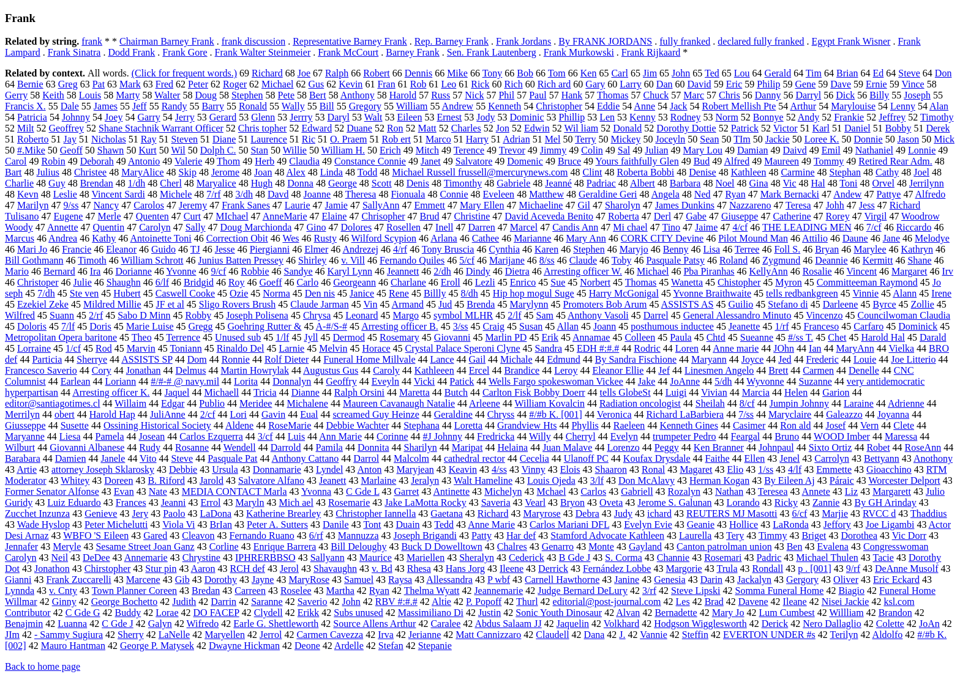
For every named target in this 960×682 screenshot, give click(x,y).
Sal (624, 150)
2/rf (96, 315)
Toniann (185, 348)
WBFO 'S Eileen (96, 535)
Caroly (386, 370)
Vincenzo (824, 315)
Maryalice (216, 183)
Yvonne (181, 271)
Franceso (821, 326)
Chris (729, 95)
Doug (206, 95)
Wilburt (20, 447)
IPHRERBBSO (265, 557)
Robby (198, 315)
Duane (359, 128)
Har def (521, 535)
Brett (778, 370)
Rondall (768, 568)
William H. (343, 150)
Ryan (736, 194)
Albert (642, 183)
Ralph (336, 73)
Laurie (297, 205)
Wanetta (687, 282)
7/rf (213, 194)
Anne (644, 106)
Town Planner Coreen (134, 590)
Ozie (239, 293)
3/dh (243, 194)
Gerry (16, 95)
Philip (768, 84)
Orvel (883, 183)
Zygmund (781, 260)
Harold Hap (112, 414)
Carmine (797, 172)
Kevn (28, 194)
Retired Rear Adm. (895, 161)
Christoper (38, 282)
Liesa (70, 436)
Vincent (861, 271)
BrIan (221, 524)
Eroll (450, 282)
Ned (702, 194)
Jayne (263, 579)
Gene (805, 84)
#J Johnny (442, 436)
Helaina (512, 447)
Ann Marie (340, 436)
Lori (238, 414)
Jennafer (21, 546)
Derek (938, 128)
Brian (847, 73)
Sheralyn (476, 557)
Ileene (511, 568)
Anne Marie (491, 524)
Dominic (527, 117)
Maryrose (541, 513)
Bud (702, 161)
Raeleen (629, 425)
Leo (448, 84)
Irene (941, 293)
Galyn (160, 623)
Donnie (868, 139)
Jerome (225, 172)
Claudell (552, 634)
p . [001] (814, 568)
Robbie (255, 271)
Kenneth (504, 106)
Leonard (361, 315)
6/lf (162, 282)
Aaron (203, 568)
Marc (693, 95)
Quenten (152, 216)
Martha (340, 590)
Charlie (19, 183)
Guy (57, 183)
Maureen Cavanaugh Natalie (399, 403)
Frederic (822, 359)
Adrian (516, 139)
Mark (130, 84)
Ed (878, 73)
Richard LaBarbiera (685, 414)
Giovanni (452, 337)
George (342, 183)
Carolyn (155, 227)
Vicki (424, 381)
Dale (70, 106)
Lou (742, 73)
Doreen (118, 480)
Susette (75, 425)
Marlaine (378, 480)
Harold (402, 95)
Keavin (463, 469)
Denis (418, 183)
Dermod (349, 337)
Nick (474, 95)
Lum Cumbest (787, 612)
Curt (192, 216)
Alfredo (930, 194)
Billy (879, 95)
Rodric (647, 348)
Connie (454, 194)
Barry (212, 106)
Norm (727, 117)
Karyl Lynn (350, 271)
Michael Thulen (827, 557)
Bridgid (199, 282)
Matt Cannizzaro (488, 634)
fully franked (684, 41)
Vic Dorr (909, 535)
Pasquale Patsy (675, 260)
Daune (855, 238)
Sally (196, 227)
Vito (148, 458)
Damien (70, 458)
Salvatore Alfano (271, 480)
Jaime (706, 227)
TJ (195, 249)
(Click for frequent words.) (184, 73)
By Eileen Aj (789, 480)
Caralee (445, 623)
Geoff (71, 150)
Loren (687, 348)
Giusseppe (25, 425)
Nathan (729, 491)
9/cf (218, 271)
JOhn (783, 348)
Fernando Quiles (412, 260)
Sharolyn (622, 205)
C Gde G (83, 612)
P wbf (498, 579)
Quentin (109, 227)
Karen (546, 249)
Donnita (373, 447)
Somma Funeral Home (779, 590)
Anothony (933, 458)
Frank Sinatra (74, 52)
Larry (631, 84)
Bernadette (675, 612)
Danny (768, 95)
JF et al (170, 304)
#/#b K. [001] (555, 414)
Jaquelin (573, 623)
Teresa (798, 205)
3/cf (265, 436)
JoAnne (685, 381)
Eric (734, 84)
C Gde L (363, 491)
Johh (835, 205)
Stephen (247, 95)
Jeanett (332, 480)
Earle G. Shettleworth (275, 623)
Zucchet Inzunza (37, 513)
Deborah (97, 161)
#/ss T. (800, 337)
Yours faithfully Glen (637, 161)
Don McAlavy (646, 480)
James (106, 106)
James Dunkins (684, 205)
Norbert (595, 282)
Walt (373, 117)
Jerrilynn (926, 183)
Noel (724, 183)
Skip (188, 172)
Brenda (481, 304)
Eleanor (121, 249)
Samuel (358, 579)
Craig (494, 326)
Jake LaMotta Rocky (425, 502)
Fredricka (495, 436)
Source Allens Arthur (374, 623)
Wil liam (581, 128)
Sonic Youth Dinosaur (559, 612)
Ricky (786, 502)
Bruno (786, 436)
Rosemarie (349, 502)
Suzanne (815, 381)
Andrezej (360, 249)
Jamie (336, 205)
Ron (395, 128)
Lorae (167, 612)
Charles (466, 128)
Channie (673, 557)
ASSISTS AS (687, 304)
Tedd (444, 524)
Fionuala (408, 194)
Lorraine (34, 348)
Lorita (246, 381)
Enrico (523, 282)
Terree (747, 249)
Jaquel (177, 392)
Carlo (308, 282)
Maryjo (634, 249)
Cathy (887, 172)
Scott (382, 183)
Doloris (32, 326)
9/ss (71, 205)
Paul (537, 95)
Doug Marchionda (256, 227)
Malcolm (411, 458)
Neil (60, 557)
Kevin (350, 84)
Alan (938, 106)
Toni (848, 183)
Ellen (754, 458)
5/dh (723, 381)
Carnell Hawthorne (562, 579)
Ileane (795, 601)
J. (622, 634)
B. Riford (166, 480)
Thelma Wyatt (432, 590)
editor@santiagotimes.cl (52, 403)
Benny (676, 249)
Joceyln (670, 139)
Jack (678, 106)
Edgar (172, 403)
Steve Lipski (695, 590)
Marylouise (853, 106)
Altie (441, 601)
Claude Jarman (319, 304)
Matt (427, 128)
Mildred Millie (112, 304)
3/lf (597, 480)
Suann (62, 315)
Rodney (685, 117)
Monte (601, 546)
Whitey (75, 480)
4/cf (740, 227)
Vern (869, 425)
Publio (212, 403)
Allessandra (449, 579)
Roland (733, 260)
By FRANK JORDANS (605, 41)
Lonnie (922, 150)
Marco (438, 139)
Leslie (65, 194)
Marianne (532, 238)
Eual (309, 414)
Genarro (558, 546)
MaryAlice (142, 172)
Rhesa (419, 568)
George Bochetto (124, 601)
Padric (768, 557)
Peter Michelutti (116, 524)
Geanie (700, 524)
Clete (903, 425)
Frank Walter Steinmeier (263, 52)
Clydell (268, 612)
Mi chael (630, 227)
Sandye (298, 271)
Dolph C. (218, 150)
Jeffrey (892, 117)
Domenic (525, 161)
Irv (947, 271)
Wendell (239, 447)
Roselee (296, 590)
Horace (376, 348)
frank (91, 41)
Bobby (898, 128)
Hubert (126, 293)
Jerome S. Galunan (674, 502)
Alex (296, 172)
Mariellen (425, 557)
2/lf (514, 315)
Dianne (305, 392)
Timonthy (463, 183)
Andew (847, 194)
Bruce (569, 161)
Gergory (802, 579)
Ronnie (236, 359)
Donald (627, 128)
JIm (12, 634)
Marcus (19, 238)
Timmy (773, 535)
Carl (619, 73)
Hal (818, 183)
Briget (813, 535)
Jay (70, 139)
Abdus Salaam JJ (507, 623)
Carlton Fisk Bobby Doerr (533, 392)
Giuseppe (739, 216)
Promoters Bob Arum (605, 304)
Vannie (653, 634)
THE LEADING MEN (807, 227)
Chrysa (317, 315)
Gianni (18, 579)
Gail (477, 359)
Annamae (591, 337)
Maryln (249, 502)
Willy (540, 436)
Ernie (876, 84)
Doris (100, 326)
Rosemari (722, 557)
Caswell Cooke (185, 293)
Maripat (467, 447)
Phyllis (584, 425)
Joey (113, 117)
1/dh (136, 183)
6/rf (316, 535)
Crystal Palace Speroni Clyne (462, 348)
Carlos (593, 491)
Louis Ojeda (551, 480)
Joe (304, 73)
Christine (472, 216)
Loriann (121, 381)
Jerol (289, 568)
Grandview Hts (527, 425)
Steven (184, 139)
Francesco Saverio (41, 370)
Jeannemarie (498, 590)
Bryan (827, 249)
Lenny (902, 106)
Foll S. (787, 249)
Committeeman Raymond (867, 282)
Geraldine (453, 414)
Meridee (255, 403)
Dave (840, 84)
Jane (891, 238)
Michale (516, 359)
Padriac (601, 183)
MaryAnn (855, 348)
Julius (48, 172)
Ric (308, 139)
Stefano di (788, 304)
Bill (327, 106)
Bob (525, 73)
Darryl (808, 95)
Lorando (743, 502)
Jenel (789, 458)
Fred (164, 84)
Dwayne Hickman (244, 645)
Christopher (559, 106)
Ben (795, 546)
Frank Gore (184, 52)
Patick (461, 381)
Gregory (365, 106)
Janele (112, 458)
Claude (583, 260)
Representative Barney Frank (350, 41)
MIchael (232, 216)
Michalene (307, 403)
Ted (712, 73)
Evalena (833, 546)
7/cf (874, 227)
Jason (909, 139)
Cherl (171, 183)
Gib (182, 579)
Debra (587, 513)
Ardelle (349, 645)
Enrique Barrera (285, 546)
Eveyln (385, 381)
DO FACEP (216, 612)
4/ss (499, 469)
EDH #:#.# (598, 348)
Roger (235, 84)
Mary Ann (586, 238)
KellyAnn (768, 271)
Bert (317, 95)
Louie (864, 359)
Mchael (551, 491)
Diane (224, 139)
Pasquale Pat (232, 458)
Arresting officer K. (110, 392)
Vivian (714, 392)
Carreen (250, 590)
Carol (16, 161)
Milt (25, 128)
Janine (626, 579)
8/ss (547, 260)
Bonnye (768, 117)
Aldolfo (887, 634)
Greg (68, 84)
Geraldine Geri (608, 194)
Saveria (496, 502)
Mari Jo (32, 249)
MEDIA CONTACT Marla (234, 491)
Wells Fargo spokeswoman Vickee (556, 381)
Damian (752, 150)
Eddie (608, 106)
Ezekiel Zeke (43, 304)
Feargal (745, 436)
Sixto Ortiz (830, 447)
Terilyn (844, 634)
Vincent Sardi (117, 194)
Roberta (623, 216)
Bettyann (881, 458)
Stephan (845, 172)
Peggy (666, 447)
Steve (909, 73)
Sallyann (327, 557)
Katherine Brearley (283, 513)
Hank (572, 95)
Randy (174, 106)
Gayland (645, 546)
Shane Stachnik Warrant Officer (161, 128)
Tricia (265, 392)
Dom (197, 359)
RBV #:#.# (396, 601)
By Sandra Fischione (636, 359)
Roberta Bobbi (645, 172)
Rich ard (554, 84)
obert (64, 414)
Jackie (777, 139)
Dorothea (859, 535)
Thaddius (928, 513)
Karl (821, 128)
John (681, 73)
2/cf (208, 414)
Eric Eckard (896, 579)
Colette (890, 623)
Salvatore (474, 161)
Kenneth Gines (688, 425)
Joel (921, 172)
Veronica (614, 414)
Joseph (917, 95)
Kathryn (917, 249)
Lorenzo (623, 447)
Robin (54, 161)
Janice (362, 293)
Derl (662, 216)
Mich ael (296, 502)
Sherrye (92, 359)
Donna (300, 183)
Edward (316, 128)
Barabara (22, 458)
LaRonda (791, 524)
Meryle (67, 546)
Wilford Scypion (383, 238)
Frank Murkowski (579, 52)
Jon (502, 128)
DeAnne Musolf (907, 568)
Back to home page (42, 666)
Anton (369, 469)
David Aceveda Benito (548, 216)
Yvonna (316, 491)
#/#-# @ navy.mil (185, 381)
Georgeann (354, 282)
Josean (152, 436)
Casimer (749, 425)
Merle (109, 216)
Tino (671, 227)
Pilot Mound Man (753, 238)
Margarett (891, 491)
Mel (553, 139)
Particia (47, 359)
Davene (753, 601)
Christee (90, 172)
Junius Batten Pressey (241, 260)
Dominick (917, 326)
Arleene (484, 403)
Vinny (534, 469)
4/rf (400, 249)
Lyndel (329, 469)
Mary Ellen (482, 205)
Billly (435, 293)
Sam (544, 315)
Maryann (709, 359)
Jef (664, 370)
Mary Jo (728, 612)
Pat (98, 84)
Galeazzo (844, 414)
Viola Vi (178, 524)
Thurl (527, 601)
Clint (592, 172)
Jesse (225, 249)
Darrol (366, 458)
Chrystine (201, 557)
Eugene (68, 216)
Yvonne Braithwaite (712, 293)
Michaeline (541, 205)
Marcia (756, 392)
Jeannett (403, 271)
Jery (140, 513)
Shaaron (611, 469)
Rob (418, 84)
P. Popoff (483, 601)
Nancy (106, 205)
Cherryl (581, 436)
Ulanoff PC (586, 458)
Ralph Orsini (359, 392)
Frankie (849, 117)
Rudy (149, 447)
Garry (148, 117)
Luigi (676, 392)
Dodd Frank (131, 52)
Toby (622, 260)
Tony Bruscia (448, 249)
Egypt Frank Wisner (851, 41)
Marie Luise (150, 326)
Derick (775, 623)
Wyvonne (765, 381)
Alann (905, 293)
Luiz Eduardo (74, 502)
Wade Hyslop (43, 524)
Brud (430, 216)
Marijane (507, 260)
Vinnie (865, 293)
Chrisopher (383, 216)
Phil (506, 95)
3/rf (649, 590)
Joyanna (893, 414)
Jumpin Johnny (799, 403)
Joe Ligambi (890, 524)
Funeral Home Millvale (369, 359)
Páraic (842, 480)
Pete (286, 95)
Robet (878, 447)
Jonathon (52, 568)
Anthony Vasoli (598, 315)
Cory (101, 370)
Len (607, 117)
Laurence (268, 139)
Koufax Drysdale (657, 458)
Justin (489, 612)
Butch (456, 392)
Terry (585, 139)
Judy (623, 513)
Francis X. (25, 106)
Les (683, 601)
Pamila (329, 447)
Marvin (141, 348)
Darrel (656, 315)
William (412, 106)
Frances (131, 502)
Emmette (834, 469)
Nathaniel (874, 150)
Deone (307, 645)
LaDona (216, 513)
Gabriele (513, 183)
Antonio (144, 161)
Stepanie (435, 645)
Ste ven (84, 293)
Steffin (695, 634)
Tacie (883, 557)
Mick (944, 139)
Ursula (225, 469)
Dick (845, 95)
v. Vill (353, 260)
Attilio (815, 238)
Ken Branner (719, 447)
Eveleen (499, 194)
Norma (276, 293)
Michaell (221, 392)
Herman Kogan (719, 480)
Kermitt (878, 260)
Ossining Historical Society (157, 425)
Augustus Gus (330, 370)
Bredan (206, 590)
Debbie (183, 469)
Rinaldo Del (240, 348)
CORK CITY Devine (662, 238)
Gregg (201, 326)
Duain (407, 524)
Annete (816, 491)
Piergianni (270, 249)
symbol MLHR (463, 315)
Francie (76, 249)
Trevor (512, 150)
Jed (784, 359)
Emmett (429, 205)
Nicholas (108, 139)
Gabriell (637, 491)
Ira (95, 271)
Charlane (408, 282)
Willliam (846, 612)
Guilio (740, 304)
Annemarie (146, 557)
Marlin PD (506, 337)
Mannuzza (358, 535)
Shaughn (124, 282)
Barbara (685, 183)
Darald (933, 337)
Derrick (553, 568)
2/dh (442, 271)
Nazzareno (750, 205)
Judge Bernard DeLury (583, 590)
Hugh (262, 183)
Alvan (628, 612)
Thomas (613, 95)
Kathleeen (434, 370)
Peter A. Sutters (277, 524)
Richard (267, 73)
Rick (480, 84)
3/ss (460, 326)
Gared (155, 535)
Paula (681, 337)
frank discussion (253, 41)
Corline (224, 546)
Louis (90, 95)
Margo (406, 315)
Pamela (110, 436)
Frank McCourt (348, 52)
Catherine (792, 216)
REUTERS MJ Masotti (731, 513)
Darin (711, 579)
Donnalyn (291, 381)
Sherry (131, 634)
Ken (588, 73)
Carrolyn (831, 458)
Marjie (835, 513)
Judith (184, 601)
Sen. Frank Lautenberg (491, 52)
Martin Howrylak (254, 370)
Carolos (148, 205)
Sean (709, 139)
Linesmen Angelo (719, 370)
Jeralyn (425, 480)
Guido (163, 249)
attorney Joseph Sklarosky (102, 469)
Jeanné (558, 183)
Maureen (781, 161)
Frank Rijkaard (650, 52)
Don (943, 73)
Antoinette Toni (160, 238)
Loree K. (821, 139)
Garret (406, 491)
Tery (735, 535)
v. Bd (382, 568)
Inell (444, 227)
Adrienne (906, 403)
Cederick (526, 557)
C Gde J (117, 623)
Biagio (851, 590)
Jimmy (553, 150)
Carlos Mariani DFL (569, 524)
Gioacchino (889, 469)
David (699, 84)
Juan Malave (567, 447)
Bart (13, 172)
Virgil (875, 216)
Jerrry (301, 117)
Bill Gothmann (34, 260)
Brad (714, 601)
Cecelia (534, 458)
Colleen (639, 337)
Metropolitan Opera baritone (61, 337)
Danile (336, 524)
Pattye (888, 194)
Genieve (100, 513)
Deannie (831, 260)
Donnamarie (277, 469)
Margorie (684, 568)
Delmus (191, 370)
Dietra (517, 271)
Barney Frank (413, 52)
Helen (796, 392)
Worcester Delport (904, 480)
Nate (158, 491)
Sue (557, 282)
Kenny (642, 117)
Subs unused (358, 612)
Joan (263, 172)
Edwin (537, 128)
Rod (104, 348)
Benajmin (24, 623)
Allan (568, 326)
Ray (149, 139)
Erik (549, 337)
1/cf (73, 348)
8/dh (469, 293)
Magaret (696, 469)
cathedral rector (474, 458)
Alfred (736, 161)
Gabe (696, 216)
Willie (295, 150)
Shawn (110, 150)
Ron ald (795, 425)
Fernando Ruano (262, 535)
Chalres (512, 546)
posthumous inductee (672, 326)
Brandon (895, 612)
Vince (912, 84)
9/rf (853, 568)
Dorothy (220, 579)
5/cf (466, 260)
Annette (62, 227)
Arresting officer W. (583, 271)
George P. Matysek (157, 645)
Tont (372, 524)
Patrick (745, 128)
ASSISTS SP (146, 359)
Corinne (392, 436)
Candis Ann (575, 227)
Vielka (901, 348)
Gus (316, 84)
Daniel (857, 128)
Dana (594, 634)
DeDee (96, 557)
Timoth (92, 260)
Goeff (271, 282)
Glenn (263, 117)
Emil (831, 150)
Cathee (485, 238)
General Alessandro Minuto (737, 315)
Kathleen (749, 172)
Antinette (451, 491)
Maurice (375, 557)
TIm (742, 139)
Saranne (267, 601)
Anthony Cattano (305, 458)
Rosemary (399, 337)
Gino (316, 227)
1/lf (282, 337)
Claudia (304, 161)
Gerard (222, 117)
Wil (178, 150)
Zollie (922, 304)
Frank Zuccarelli (79, 579)
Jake (646, 381)
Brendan (96, 183)
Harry (477, 139)
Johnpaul (776, 447)
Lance (442, 359)
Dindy (478, 271)
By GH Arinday (885, 502)
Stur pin (160, 568)
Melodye (932, 238)
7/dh (45, 293)
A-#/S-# (332, 326)
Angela (665, 194)
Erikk (309, 612)
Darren (481, 227)
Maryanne (25, 436)
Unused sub (238, 337)
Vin (370, 304)
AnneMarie (285, 216)
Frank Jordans (523, 41)
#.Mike (31, 150)
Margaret (909, 271)
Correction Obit (237, 238)
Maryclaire (789, 414)
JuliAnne (168, 414)
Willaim (130, 403)
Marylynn (528, 304)
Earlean (76, 381)
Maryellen (224, 634)
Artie (27, 469)
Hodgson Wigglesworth (700, 623)
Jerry (185, 117)
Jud (445, 304)
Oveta (611, 502)
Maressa (901, 436)
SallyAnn (380, 205)
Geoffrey (66, 128)
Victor (785, 128)
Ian (815, 348)
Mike (457, 73)
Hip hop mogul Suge (533, 293)
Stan (259, 150)
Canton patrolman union (724, 546)
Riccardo (914, 227)
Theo (142, 337)
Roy (236, 282)
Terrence (183, 337)
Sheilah (710, 403)
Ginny (64, 601)
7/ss (746, 414)
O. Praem (348, 139)
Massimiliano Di (430, 612)
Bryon (572, 502)
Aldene (239, 425)
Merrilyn (22, 414)
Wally (293, 106)
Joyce (752, 359)
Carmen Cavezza (329, 634)
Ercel (479, 370)
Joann (604, 326)
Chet (837, 337)
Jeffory (837, 524)
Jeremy (193, 205)
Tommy (829, 161)
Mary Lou (702, 150)
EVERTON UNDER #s (769, 634)
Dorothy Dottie (686, 128)
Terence (469, 150)
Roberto (33, 139)
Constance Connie (370, 161)
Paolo (174, 513)
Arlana (443, 238)
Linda (331, 172)
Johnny (76, 117)
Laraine (859, 403)
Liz (851, 491)
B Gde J (575, 557)
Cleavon (198, 535)
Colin (592, 150)
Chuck (656, 95)
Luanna (72, 623)
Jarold (211, 480)
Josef (835, 425)
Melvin (333, 348)
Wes (290, 238)
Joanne (317, 194)
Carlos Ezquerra (211, 436)
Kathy (104, 238)
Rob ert (396, 139)
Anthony (357, 95)
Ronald (253, 106)
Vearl (535, 502)
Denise (702, 172)
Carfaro (868, 326)
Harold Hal (883, 337)
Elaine (334, 216)
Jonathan (143, 370)
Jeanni (173, 502)
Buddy (128, 612)
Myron (788, 282)
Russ (440, 95)
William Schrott (152, 260)
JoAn (929, 623)
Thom (228, 161)
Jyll (311, 337)
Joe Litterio (913, 359)
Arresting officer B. (399, 326)
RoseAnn (923, 447)
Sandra (548, 348)
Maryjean (414, 469)
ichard (659, 513)
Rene (399, 293)
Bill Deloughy (358, 546)
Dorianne (133, 271)
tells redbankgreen (802, 293)
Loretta (468, 425)
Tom (557, 73)
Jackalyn (754, 579)
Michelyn (503, 491)
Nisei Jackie (845, 601)
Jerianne (424, 634)
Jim (650, 73)
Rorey (838, 216)
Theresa (361, 194)
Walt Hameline (483, 480)
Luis (296, 436)
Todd (368, 172)
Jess (867, 205)
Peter (198, 84)
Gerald (778, 73)
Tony (492, 73)
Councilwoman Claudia (904, 315)
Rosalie (817, 271)
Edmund (563, 359)
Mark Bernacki (789, 194)
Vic (789, 183)
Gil (583, 205)
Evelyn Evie (648, 524)
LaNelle (174, 634)
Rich (513, 84)
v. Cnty (63, 590)
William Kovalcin (549, 403)
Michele (176, 194)
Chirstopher (107, 568)
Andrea (62, 238)
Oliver (845, 579)
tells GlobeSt (625, 392)
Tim (814, 73)
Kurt (147, 150)
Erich (390, 150)
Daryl (339, 117)
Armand (408, 304)
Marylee (869, 249)
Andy (809, 117)
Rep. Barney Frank (451, 41)
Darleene (840, 304)
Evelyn (624, 436)
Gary (595, 84)
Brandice (521, 370)
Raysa (400, 579)
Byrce (884, 304)
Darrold (286, 447)
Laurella (695, 535)
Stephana (421, 425)
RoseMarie (289, 425)
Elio (735, 469)
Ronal (653, 469)
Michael (277, 84)
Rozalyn (684, 491)
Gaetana (446, 513)
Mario (17, 271)
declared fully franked (761, 41)
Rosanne (192, 447)
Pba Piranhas (708, 271)
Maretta (414, 392)
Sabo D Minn (144, 315)
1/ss (765, 469)
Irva (386, 634)
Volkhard (621, 623)
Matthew (546, 194)
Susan (530, 326)
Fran (386, 84)
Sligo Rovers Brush (237, 304)
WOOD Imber (842, 436)
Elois (570, 469)
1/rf (781, 326)
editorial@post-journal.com (607, 601)
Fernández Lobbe (617, 568)
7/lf (68, 326)
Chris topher (262, 128)
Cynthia (504, 249)
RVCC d (879, 513)
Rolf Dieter (286, 359)
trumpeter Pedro (684, 436)
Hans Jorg (465, 568)
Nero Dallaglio (832, 623)
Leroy (565, 370)
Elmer (316, 249)
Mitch (427, 150)
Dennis (418, 73)
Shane (919, 260)
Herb (264, 161)
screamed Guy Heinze (375, 414)
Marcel (524, 227)
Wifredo (203, 623)
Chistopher (739, 282)
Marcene (143, 579)
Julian (656, 150)
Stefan (390, 645)
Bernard (59, 271)
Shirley (312, 260)
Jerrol (271, 634)
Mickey (626, 139)
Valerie (188, 161)
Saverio (313, 601)
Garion (835, 392)
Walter (167, 95)
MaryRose (308, 579)
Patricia (32, 117)
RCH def (247, 568)
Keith (53, 95)
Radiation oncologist (640, 403)
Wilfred (20, 315)
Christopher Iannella (376, 513)
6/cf (800, 513)
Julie (82, 282)
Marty (128, 95)
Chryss (500, 414)
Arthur (803, 106)
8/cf (747, 403)
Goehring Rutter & (265, 326)
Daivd (795, 150)
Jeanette (744, 326)
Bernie (30, 84)
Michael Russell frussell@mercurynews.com (480, 172)
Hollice (743, 524)
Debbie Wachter (357, 425)
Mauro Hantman (73, 645)
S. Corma (623, 557)
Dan (664, 84)
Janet (431, 161)
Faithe (717, 458)
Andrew (458, 106)
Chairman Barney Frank (166, 41)
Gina (758, 183)
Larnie (291, 348)
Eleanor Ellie (617, 370)
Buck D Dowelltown (441, 546)
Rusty (325, 238)
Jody (485, 117)
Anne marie (736, 348)
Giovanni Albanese (87, 447)
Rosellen (403, 227)
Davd (278, 194)
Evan (124, 491)
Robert (376, 73)
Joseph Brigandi (425, 535)
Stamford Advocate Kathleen (607, 535)
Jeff (139, 106)
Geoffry (341, 381)
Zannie (825, 502)
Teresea (773, 491)
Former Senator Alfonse (52, 491)
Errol (211, 502)
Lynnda (19, 590)
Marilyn (33, 205)
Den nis (320, 293)
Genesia (670, 579)
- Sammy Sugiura (68, 634)
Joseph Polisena (257, 315)
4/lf (794, 469)
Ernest (449, 117)
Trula (726, 568)
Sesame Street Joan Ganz (145, 546)
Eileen (409, 117)
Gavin (273, 414)
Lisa (712, 249)
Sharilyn (420, 447)
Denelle (864, 370)
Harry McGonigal (624, 293)
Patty (481, 535)
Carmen (818, 370)
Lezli (485, 282)
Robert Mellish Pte (739, 106)
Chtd (716, 337)
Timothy (937, 117)
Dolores (356, 227)
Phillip (572, 117)
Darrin (223, 601)
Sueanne (756, 337)
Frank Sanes (246, 205)
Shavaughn (335, 568)
